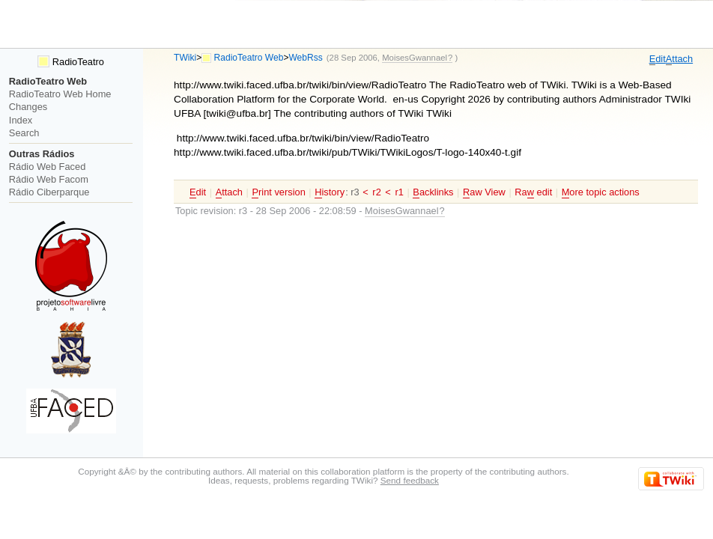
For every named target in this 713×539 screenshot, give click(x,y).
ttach (679, 59)
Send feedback (409, 480)
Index (20, 120)
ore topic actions (601, 192)
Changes (28, 106)
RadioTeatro (70, 61)
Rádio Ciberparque (49, 192)
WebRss (305, 57)
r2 (376, 192)
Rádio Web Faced (47, 166)
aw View (484, 192)
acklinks (433, 192)
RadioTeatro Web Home (60, 94)
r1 (399, 192)
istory (330, 192)
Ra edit (533, 192)
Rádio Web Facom (48, 179)
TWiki (185, 57)
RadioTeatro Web (249, 57)
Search (24, 132)
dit (657, 59)
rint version (278, 192)
